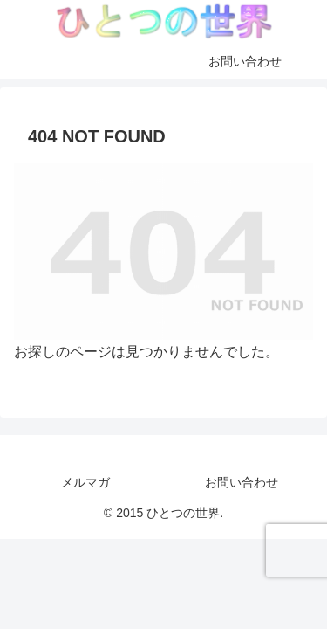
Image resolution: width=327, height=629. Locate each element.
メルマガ (85, 482)
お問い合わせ (241, 482)
